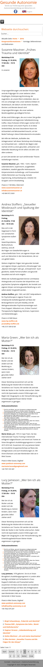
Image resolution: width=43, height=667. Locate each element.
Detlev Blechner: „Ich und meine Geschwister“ (23, 636)
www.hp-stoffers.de (9, 321)
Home (14, 39)
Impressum (16, 662)
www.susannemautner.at (12, 188)
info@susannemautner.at (12, 190)
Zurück (11, 652)
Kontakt (7, 662)
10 (18, 656)
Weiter (24, 656)
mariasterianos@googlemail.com (15, 466)
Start (4, 652)
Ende (31, 656)
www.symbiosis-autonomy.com (13, 463)
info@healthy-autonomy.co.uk (14, 606)
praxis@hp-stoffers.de (10, 324)
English (29, 12)
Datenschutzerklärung (30, 662)
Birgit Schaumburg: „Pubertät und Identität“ (22, 621)
